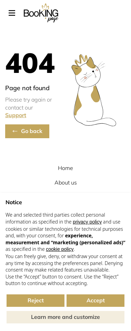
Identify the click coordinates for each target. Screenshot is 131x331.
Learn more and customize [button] (65, 316)
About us (65, 182)
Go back (31, 130)
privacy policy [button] (87, 222)
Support (15, 115)
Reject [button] (36, 300)
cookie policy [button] (59, 249)
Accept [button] (96, 300)
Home (65, 167)
